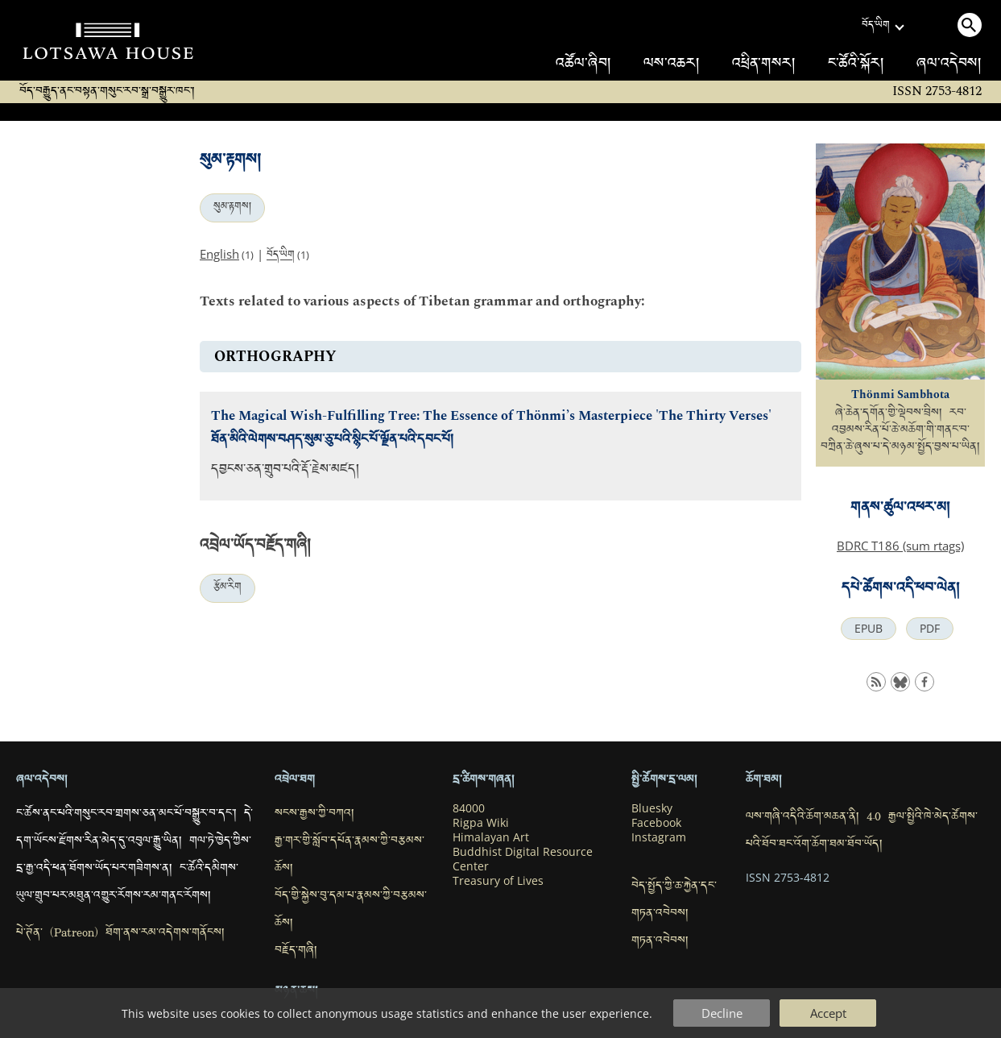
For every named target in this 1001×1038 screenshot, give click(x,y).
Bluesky (651, 808)
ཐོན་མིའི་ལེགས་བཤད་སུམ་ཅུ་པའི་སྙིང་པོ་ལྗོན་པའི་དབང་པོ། (332, 441)
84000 (469, 808)
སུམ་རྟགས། (232, 208)
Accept (828, 1013)
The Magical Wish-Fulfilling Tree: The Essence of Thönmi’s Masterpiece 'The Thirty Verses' (491, 416)
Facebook (656, 823)
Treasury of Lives (498, 881)
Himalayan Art (491, 837)
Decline (721, 1013)
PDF (930, 628)
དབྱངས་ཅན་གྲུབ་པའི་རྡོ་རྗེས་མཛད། (285, 471)
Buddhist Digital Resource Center (523, 859)
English (219, 254)
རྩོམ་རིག (227, 588)
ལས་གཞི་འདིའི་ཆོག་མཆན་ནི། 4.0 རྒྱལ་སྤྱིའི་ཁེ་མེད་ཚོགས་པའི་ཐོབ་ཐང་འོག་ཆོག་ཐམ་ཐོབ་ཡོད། (862, 831)
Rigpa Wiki (481, 823)
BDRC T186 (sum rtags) (900, 546)
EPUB (868, 628)
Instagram (658, 837)
